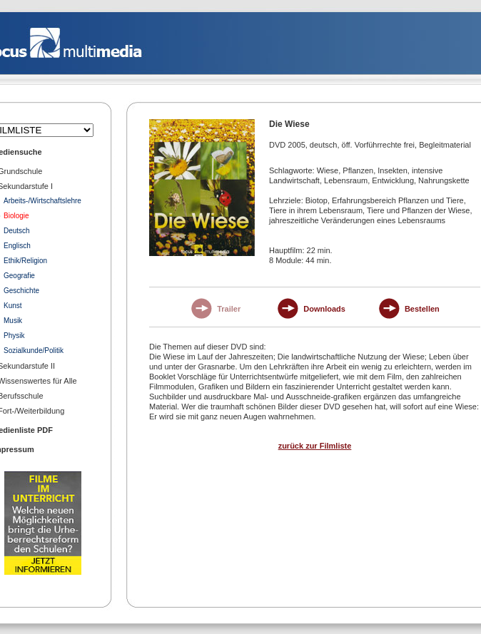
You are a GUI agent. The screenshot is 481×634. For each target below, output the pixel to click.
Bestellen (422, 309)
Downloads (324, 309)
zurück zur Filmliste (315, 445)
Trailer (229, 309)
